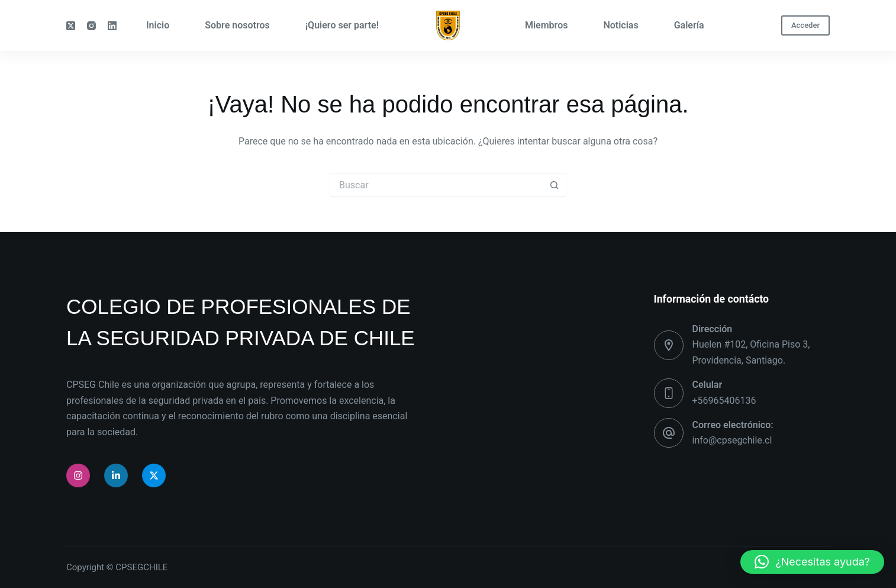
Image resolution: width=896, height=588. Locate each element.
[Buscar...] (436, 185)
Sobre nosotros (237, 25)
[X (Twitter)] (70, 25)
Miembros (546, 25)
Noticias (620, 25)
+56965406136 (724, 400)
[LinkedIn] (112, 25)
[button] (812, 562)
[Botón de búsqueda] (554, 185)
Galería (689, 25)
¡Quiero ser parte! (342, 25)
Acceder (805, 25)
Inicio (157, 25)
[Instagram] (91, 25)
